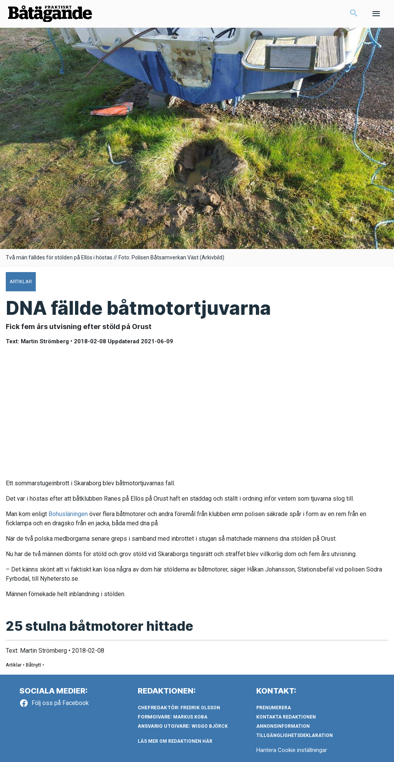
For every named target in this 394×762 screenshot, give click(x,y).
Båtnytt (33, 665)
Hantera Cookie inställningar (291, 750)
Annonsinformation (283, 726)
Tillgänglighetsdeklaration (294, 735)
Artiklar (14, 665)
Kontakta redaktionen (286, 717)
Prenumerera (273, 707)
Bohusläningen (68, 514)
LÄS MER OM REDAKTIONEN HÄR (175, 741)
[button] (354, 14)
